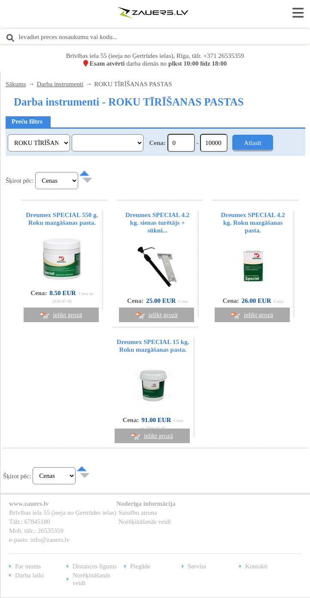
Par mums (28, 566)
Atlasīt (252, 142)
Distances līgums (95, 566)
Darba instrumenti (60, 84)
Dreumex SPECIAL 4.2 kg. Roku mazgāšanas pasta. (253, 222)
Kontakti (256, 566)
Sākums (16, 84)
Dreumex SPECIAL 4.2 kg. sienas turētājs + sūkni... (157, 222)
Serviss (197, 566)
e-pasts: (19, 539)
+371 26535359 (224, 55)
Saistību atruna (138, 512)
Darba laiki (29, 575)
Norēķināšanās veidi (145, 521)
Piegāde (140, 566)
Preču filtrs (27, 121)
